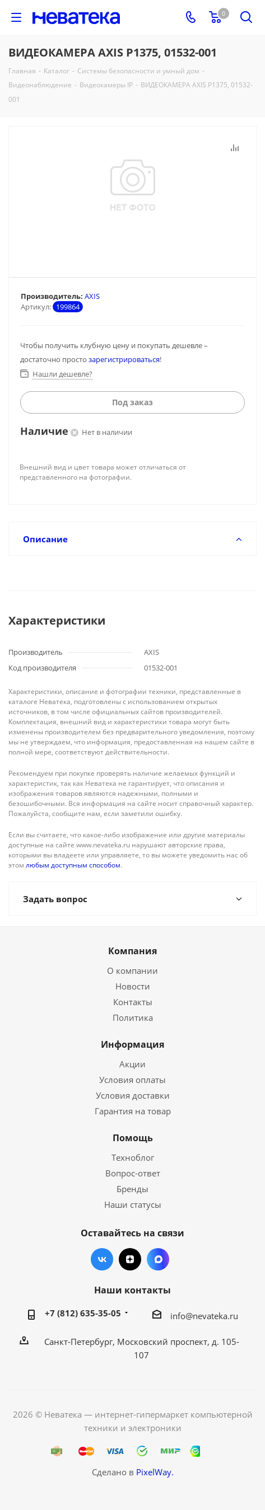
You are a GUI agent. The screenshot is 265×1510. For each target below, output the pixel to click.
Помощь (133, 1138)
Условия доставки (133, 1095)
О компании (132, 970)
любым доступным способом (73, 865)
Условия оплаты (132, 1079)
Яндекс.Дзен (130, 1259)
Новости (132, 986)
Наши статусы (132, 1204)
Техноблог (132, 1157)
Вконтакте (102, 1259)
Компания (132, 951)
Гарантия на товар (133, 1111)
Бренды (132, 1188)
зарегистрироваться (124, 359)
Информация (132, 1044)
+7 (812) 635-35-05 (83, 1313)
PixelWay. (155, 1472)
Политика (133, 1017)
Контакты (132, 1001)
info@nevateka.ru (204, 1315)
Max (158, 1259)
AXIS (92, 296)
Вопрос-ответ (132, 1173)
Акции (132, 1064)
